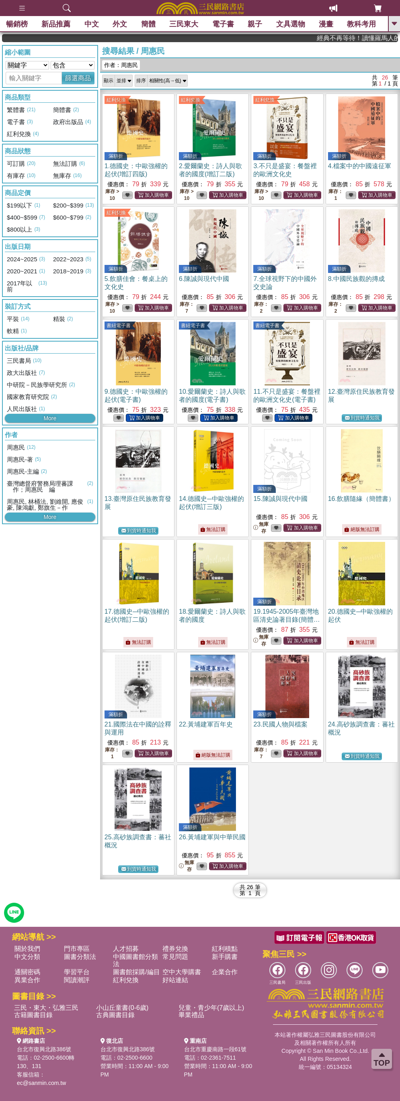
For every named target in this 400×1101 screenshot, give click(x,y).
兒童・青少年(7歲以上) (211, 1007)
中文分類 (27, 956)
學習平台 (77, 972)
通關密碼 (27, 972)
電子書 (223, 24)
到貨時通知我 (362, 418)
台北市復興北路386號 (44, 1049)
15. (280, 498)
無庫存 (260, 527)
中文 (91, 24)
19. (286, 619)
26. (212, 837)
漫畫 (326, 24)
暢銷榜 (17, 24)
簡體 (148, 24)
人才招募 (126, 948)
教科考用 (361, 24)
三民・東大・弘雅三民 (46, 1007)
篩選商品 (78, 78)
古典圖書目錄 (115, 1014)
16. (361, 498)
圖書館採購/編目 (136, 972)
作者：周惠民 (121, 65)
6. (204, 278)
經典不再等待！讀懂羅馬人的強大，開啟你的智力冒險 (372, 38)
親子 (255, 24)
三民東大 (183, 24)
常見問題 (175, 956)
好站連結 (175, 980)
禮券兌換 (175, 948)
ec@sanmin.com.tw (41, 1083)
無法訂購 (213, 529)
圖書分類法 (80, 956)
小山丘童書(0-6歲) (122, 1007)
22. (206, 724)
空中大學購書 (181, 972)
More (49, 418)
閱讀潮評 (77, 980)
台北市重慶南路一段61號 (215, 1049)
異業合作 (27, 980)
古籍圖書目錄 (33, 1014)
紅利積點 (225, 948)
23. (280, 724)
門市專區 (77, 948)
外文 (120, 24)
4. (359, 166)
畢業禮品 (191, 1014)
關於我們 (27, 948)
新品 (55, 24)
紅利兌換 (116, 100)
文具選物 (290, 24)
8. (356, 278)
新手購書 (225, 956)
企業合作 (225, 972)
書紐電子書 (119, 325)
